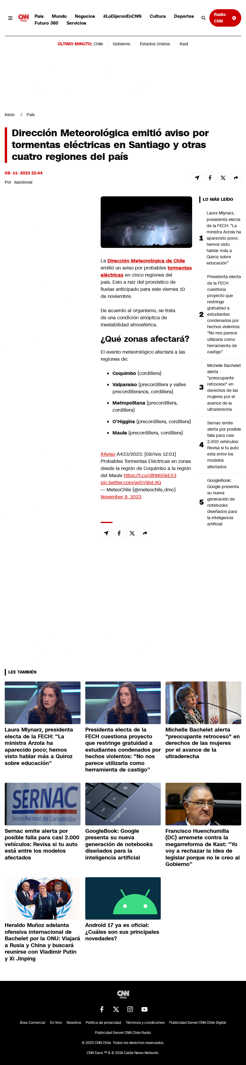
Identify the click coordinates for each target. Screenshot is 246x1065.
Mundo (59, 16)
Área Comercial (32, 1022)
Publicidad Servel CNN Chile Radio (123, 1032)
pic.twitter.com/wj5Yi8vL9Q (131, 482)
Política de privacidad (103, 1022)
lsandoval (23, 182)
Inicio (10, 115)
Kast (184, 44)
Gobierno (121, 44)
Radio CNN (225, 18)
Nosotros (74, 1022)
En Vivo (56, 1022)
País (39, 16)
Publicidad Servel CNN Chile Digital (197, 1022)
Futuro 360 (46, 23)
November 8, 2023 (121, 496)
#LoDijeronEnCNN (122, 16)
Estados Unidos (155, 44)
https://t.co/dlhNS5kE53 (150, 475)
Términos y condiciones (145, 1022)
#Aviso (108, 454)
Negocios (85, 16)
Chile (98, 44)
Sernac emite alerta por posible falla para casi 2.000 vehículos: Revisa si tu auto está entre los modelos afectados (224, 445)
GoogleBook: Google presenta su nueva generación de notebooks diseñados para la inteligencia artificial (223, 502)
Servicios (76, 23)
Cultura (158, 16)
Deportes (184, 16)
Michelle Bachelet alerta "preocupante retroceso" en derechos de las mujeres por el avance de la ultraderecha (224, 387)
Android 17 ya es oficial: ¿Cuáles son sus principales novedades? (122, 931)
